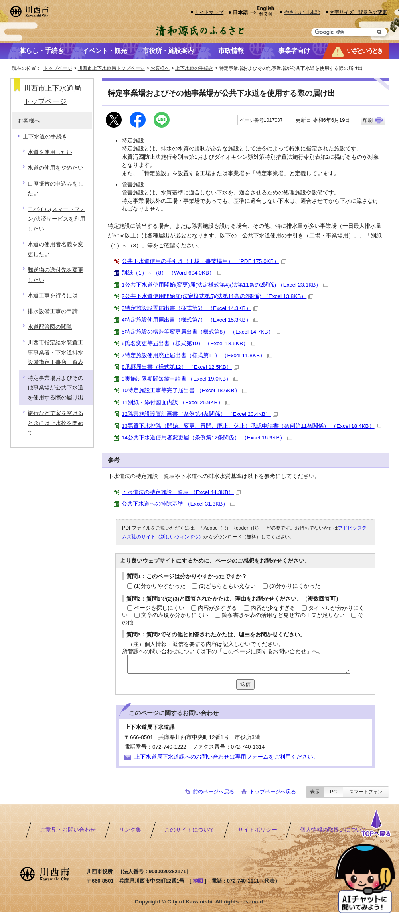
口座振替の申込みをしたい (55, 188)
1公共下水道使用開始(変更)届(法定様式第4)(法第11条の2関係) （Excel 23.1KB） (225, 285)
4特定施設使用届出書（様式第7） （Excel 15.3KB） (190, 320)
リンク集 (130, 830)
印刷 (368, 120)
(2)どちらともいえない (227, 586)
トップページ (57, 68)
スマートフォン (366, 791)
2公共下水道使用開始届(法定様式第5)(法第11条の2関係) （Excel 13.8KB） (217, 296)
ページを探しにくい (159, 608)
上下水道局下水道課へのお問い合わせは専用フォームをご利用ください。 (226, 757)
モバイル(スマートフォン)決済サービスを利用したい (56, 219)
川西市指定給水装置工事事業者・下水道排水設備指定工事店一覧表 (55, 352)
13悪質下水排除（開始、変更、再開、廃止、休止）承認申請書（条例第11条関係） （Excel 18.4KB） (251, 426)
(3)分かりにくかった (295, 586)
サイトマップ (209, 12)
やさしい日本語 (302, 12)
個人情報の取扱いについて (333, 830)
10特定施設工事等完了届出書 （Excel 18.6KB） (184, 390)
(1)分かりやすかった (160, 586)
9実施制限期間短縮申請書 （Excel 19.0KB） (180, 379)
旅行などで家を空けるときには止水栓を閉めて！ (55, 423)
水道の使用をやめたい (55, 168)
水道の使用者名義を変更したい (55, 249)
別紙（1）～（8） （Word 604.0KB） (171, 273)
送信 (245, 684)
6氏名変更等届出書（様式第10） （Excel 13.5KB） (188, 343)
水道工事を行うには (53, 295)
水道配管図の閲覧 (50, 327)
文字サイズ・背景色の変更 (358, 12)
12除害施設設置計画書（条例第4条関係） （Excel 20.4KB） (200, 414)
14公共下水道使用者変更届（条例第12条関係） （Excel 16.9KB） (207, 438)
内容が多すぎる (217, 608)
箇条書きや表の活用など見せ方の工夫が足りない (283, 615)
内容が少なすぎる (273, 608)
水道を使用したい (50, 152)
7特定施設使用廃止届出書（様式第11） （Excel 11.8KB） (197, 355)
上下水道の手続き (194, 68)
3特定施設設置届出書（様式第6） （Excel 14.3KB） (190, 308)
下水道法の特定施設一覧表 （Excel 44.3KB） (181, 492)
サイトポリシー (257, 830)
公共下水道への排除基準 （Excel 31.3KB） (178, 504)
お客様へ (160, 68)
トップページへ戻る (272, 791)
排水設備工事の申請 (53, 311)
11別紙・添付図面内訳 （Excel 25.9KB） (176, 402)
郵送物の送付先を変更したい (55, 275)
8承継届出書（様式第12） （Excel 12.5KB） (180, 367)
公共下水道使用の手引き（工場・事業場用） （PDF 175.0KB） (204, 261)
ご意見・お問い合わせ (68, 830)
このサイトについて (189, 830)
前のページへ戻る (213, 791)
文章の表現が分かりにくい (174, 615)
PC (333, 791)
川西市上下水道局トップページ (111, 68)
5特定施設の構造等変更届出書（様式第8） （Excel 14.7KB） (201, 332)
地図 (198, 881)
